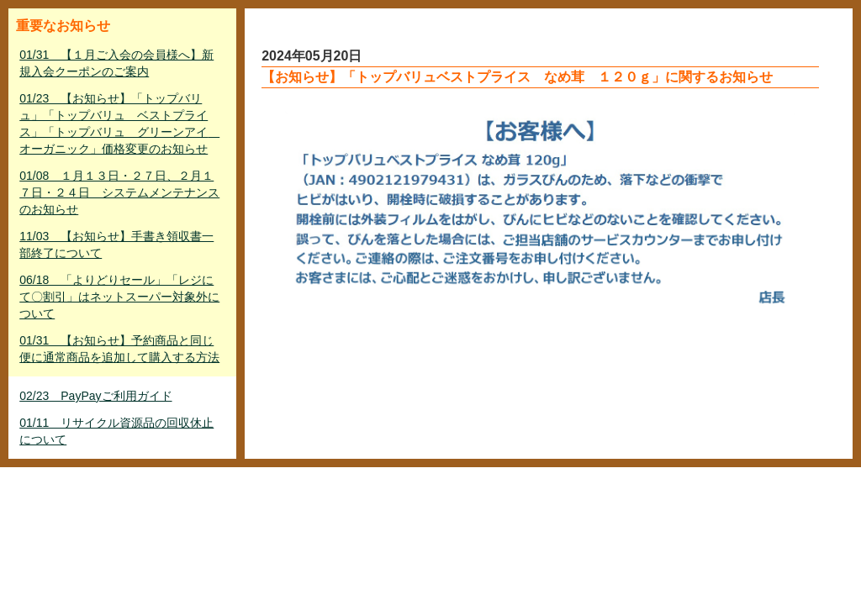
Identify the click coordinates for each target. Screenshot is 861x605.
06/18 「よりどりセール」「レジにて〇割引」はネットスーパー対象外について (119, 296)
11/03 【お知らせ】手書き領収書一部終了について (116, 244)
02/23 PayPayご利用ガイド (95, 395)
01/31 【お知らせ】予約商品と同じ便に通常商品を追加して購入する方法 (119, 349)
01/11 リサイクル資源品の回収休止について (116, 431)
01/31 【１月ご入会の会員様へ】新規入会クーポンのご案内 (116, 63)
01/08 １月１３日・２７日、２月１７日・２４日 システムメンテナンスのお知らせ (119, 192)
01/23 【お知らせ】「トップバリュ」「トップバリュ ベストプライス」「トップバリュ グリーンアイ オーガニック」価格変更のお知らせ (119, 123)
